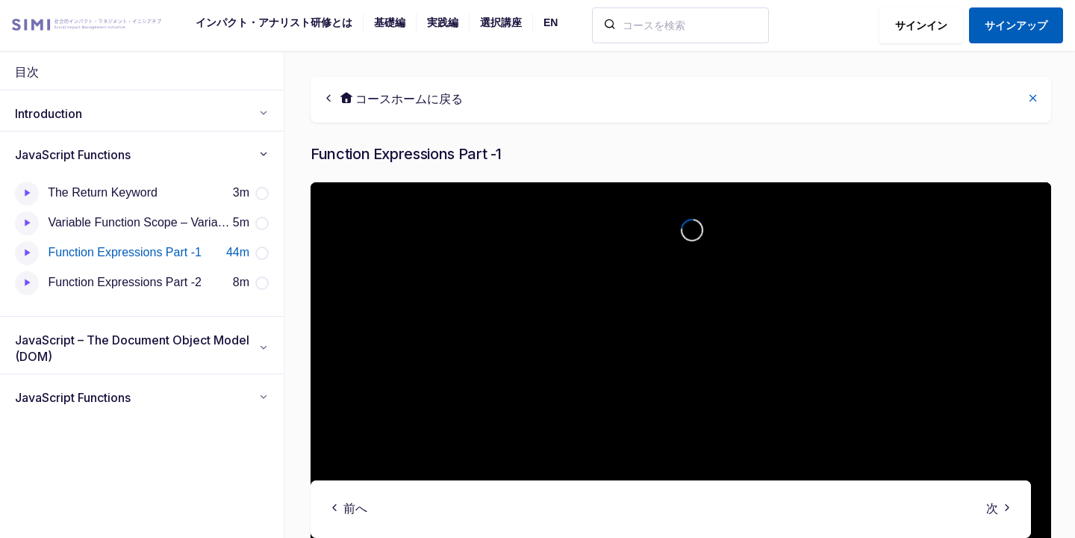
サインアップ (1016, 25)
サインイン (921, 25)
